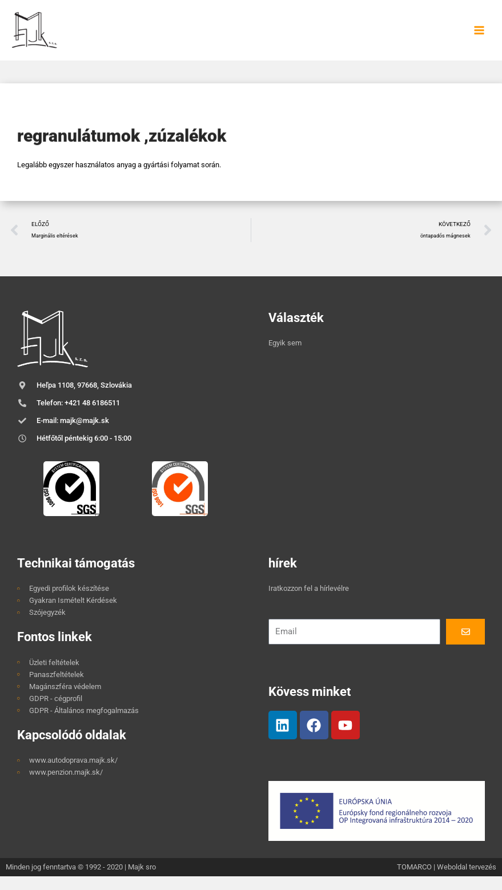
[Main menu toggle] (479, 37)
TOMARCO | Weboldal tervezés (446, 880)
